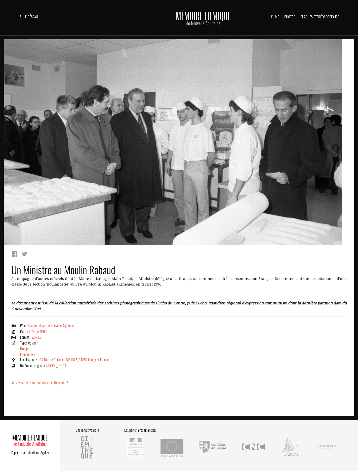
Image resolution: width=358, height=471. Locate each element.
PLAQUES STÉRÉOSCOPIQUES (319, 16)
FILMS (275, 16)
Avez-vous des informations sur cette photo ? (39, 382)
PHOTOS (289, 16)
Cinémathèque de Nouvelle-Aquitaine (51, 325)
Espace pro (18, 452)
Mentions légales (38, 452)
